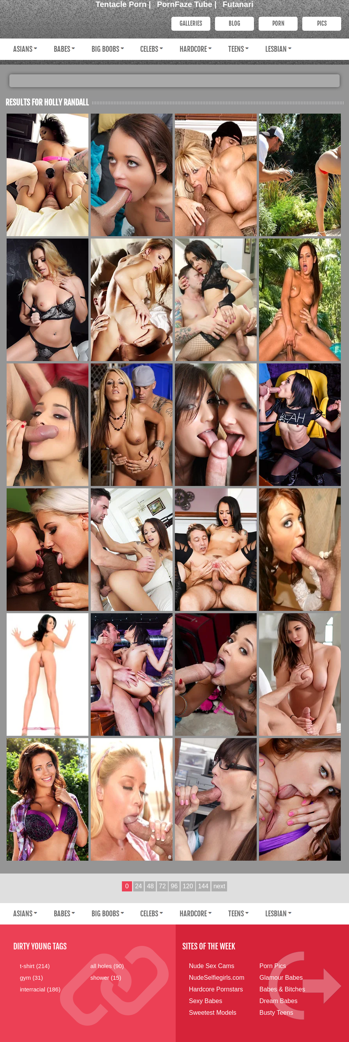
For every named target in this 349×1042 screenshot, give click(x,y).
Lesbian (276, 49)
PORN (278, 23)
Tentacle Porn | (124, 4)
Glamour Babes (281, 977)
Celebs (149, 49)
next (219, 886)
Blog (234, 23)
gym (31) (31, 977)
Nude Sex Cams (211, 966)
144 (203, 886)
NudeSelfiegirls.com (216, 977)
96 (174, 886)
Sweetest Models (212, 1012)
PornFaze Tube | (188, 4)
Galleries (191, 23)
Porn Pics (272, 966)
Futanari (238, 4)
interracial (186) (40, 989)
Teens (236, 49)
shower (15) (105, 977)
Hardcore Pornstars (216, 989)
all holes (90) (107, 966)
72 (162, 886)
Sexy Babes (205, 1001)
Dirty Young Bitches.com (83, 23)
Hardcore (193, 49)
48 (150, 886)
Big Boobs (105, 49)
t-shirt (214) (35, 966)
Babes (62, 49)
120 (188, 886)
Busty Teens (276, 1012)
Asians (22, 49)
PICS (322, 23)
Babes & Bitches (282, 989)
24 (138, 886)
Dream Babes (278, 1001)
